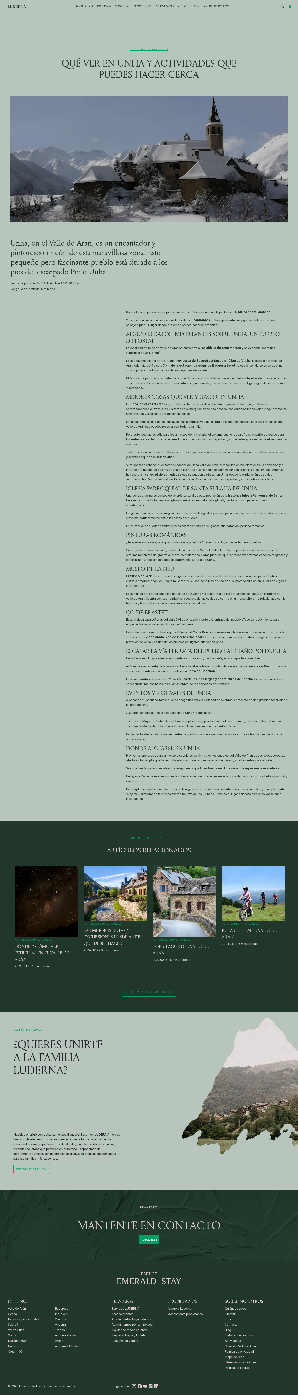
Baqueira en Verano (125, 1341)
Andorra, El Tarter (67, 1346)
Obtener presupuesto (31, 1169)
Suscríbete (149, 1239)
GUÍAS (182, 6)
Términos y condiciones (241, 1362)
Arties (59, 1341)
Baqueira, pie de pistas (23, 1319)
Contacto (231, 1324)
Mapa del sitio (234, 1357)
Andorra (60, 1324)
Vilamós (60, 1319)
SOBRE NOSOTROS (216, 6)
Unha (11, 1346)
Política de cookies (237, 1368)
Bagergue (61, 1308)
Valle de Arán (17, 1308)
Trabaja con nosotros (239, 1335)
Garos (12, 1335)
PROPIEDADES (83, 6)
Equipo (229, 1319)
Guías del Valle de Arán (240, 1346)
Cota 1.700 (15, 1351)
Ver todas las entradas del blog (149, 992)
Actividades (233, 1341)
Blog (228, 1330)
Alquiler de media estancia (130, 1330)
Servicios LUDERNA (125, 1308)
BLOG (195, 6)
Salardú (13, 1324)
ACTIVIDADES (165, 6)
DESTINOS (104, 6)
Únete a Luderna (179, 1308)
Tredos (60, 1330)
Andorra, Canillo (65, 1335)
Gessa (12, 1314)
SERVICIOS (122, 6)
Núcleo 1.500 (17, 1341)
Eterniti (230, 1314)
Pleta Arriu (62, 1314)
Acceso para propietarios (185, 1314)
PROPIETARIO (142, 6)
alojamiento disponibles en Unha (182, 755)
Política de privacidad (239, 1351)
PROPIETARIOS (182, 1301)
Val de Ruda (16, 1330)
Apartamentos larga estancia (131, 1319)
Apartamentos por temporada (132, 1324)
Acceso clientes (123, 1314)
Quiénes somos (235, 1308)
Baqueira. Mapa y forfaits (129, 1335)
